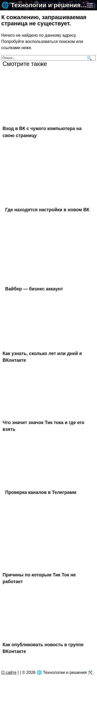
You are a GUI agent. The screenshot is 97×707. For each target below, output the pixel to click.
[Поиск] (88, 58)
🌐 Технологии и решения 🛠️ (44, 5)
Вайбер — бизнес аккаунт (34, 288)
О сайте (9, 672)
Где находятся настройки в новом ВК (47, 209)
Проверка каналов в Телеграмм (40, 492)
